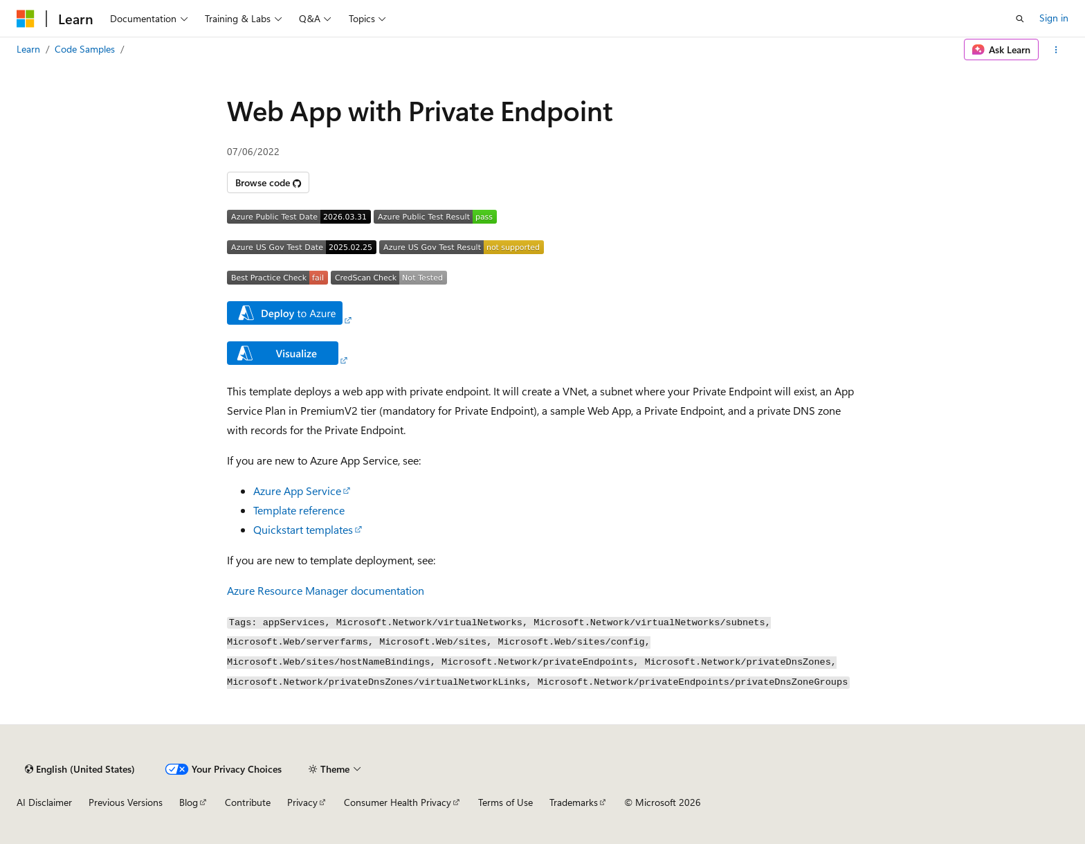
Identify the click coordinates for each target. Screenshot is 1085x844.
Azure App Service (297, 490)
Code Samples (85, 48)
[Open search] (1020, 18)
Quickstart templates (303, 529)
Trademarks (573, 802)
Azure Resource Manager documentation (325, 590)
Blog (188, 802)
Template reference (299, 510)
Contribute (248, 802)
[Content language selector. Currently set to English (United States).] (80, 769)
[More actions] (1056, 50)
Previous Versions (126, 802)
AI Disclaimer (44, 802)
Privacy (302, 802)
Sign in (1053, 17)
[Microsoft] (26, 19)
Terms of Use (505, 802)
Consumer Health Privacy (397, 802)
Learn (28, 48)
